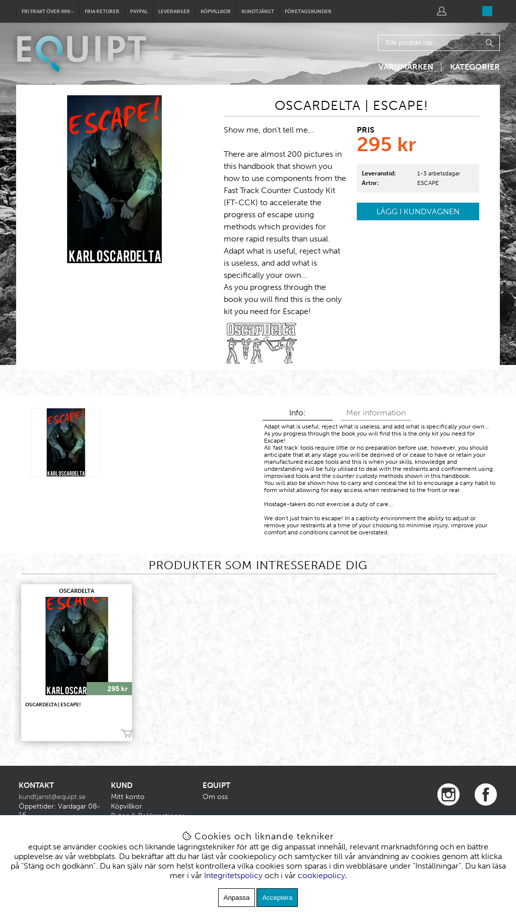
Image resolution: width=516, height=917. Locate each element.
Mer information (376, 412)
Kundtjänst (257, 12)
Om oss (215, 796)
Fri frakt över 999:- (48, 12)
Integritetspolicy (233, 875)
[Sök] (438, 42)
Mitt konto (128, 796)
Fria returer (102, 12)
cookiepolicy (321, 875)
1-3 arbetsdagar (438, 173)
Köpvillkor (216, 12)
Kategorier (475, 67)
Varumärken (405, 67)
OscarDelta (76, 591)
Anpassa (237, 897)
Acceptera (277, 897)
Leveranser (174, 12)
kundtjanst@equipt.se (52, 796)
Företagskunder (308, 12)
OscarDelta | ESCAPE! (53, 705)
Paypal (139, 12)
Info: (297, 412)
